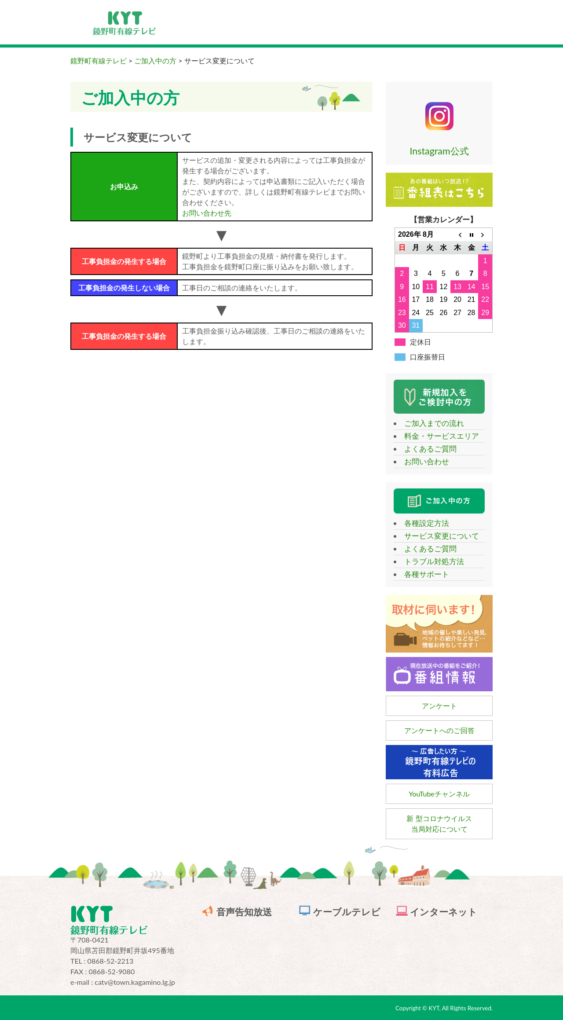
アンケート (439, 705)
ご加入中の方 (155, 60)
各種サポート (422, 574)
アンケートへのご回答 (439, 730)
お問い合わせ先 (206, 213)
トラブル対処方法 (430, 561)
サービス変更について (437, 535)
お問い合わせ (422, 461)
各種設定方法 (422, 523)
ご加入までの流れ (430, 423)
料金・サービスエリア (437, 435)
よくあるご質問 (426, 448)
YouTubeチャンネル (439, 793)
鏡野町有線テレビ (98, 60)
